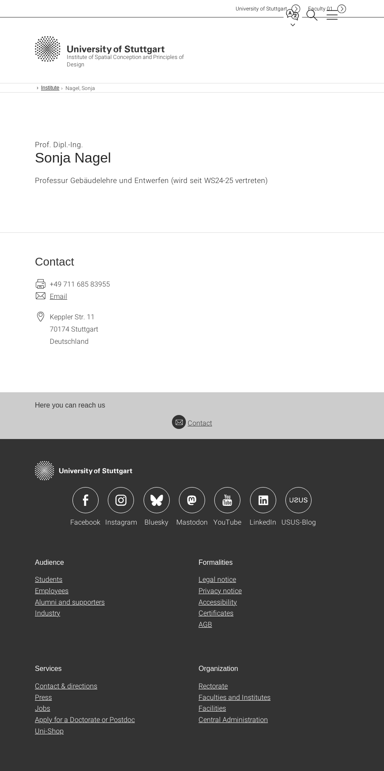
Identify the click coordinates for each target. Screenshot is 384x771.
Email (58, 296)
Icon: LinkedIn (263, 500)
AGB (205, 624)
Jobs (42, 707)
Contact (192, 422)
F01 (320, 8)
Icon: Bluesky (157, 500)
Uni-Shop (49, 730)
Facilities (212, 707)
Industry (47, 612)
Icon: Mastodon (192, 500)
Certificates (216, 612)
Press (43, 697)
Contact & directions (66, 685)
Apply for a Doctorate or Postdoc (85, 719)
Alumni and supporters (70, 601)
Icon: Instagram (121, 500)
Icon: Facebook (85, 500)
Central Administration (233, 719)
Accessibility (218, 601)
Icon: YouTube (227, 500)
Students (48, 579)
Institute (50, 88)
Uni (261, 8)
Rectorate (213, 685)
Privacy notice (220, 590)
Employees (52, 590)
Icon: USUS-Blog (298, 500)
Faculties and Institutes (235, 697)
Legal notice (217, 579)
